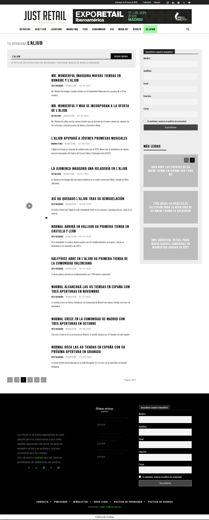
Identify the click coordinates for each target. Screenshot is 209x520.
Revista (137, 29)
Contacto (157, 2)
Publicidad (147, 2)
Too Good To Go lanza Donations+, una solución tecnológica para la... (110, 437)
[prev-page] (10, 380)
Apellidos (147, 70)
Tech (85, 29)
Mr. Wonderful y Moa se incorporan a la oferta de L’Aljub (90, 108)
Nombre (147, 58)
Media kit (123, 29)
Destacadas (57, 86)
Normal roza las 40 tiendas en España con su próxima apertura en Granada (88, 350)
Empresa (147, 96)
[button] (188, 29)
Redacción (71, 86)
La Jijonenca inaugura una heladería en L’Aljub (89, 168)
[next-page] (43, 380)
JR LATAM (150, 29)
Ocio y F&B (40, 29)
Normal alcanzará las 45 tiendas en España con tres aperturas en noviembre (90, 289)
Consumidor (98, 29)
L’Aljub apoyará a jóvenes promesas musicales (89, 138)
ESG (112, 29)
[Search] (120, 56)
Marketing (72, 29)
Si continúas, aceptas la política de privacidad (166, 121)
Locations (56, 29)
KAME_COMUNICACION (110, 507)
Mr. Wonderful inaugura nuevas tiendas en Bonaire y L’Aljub (86, 78)
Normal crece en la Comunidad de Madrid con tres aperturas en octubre (88, 321)
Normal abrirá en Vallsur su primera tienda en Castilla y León (90, 229)
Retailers (25, 29)
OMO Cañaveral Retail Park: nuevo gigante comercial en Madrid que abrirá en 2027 (171, 243)
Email (146, 83)
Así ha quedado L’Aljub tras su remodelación (87, 199)
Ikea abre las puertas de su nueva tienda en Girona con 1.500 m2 (170, 170)
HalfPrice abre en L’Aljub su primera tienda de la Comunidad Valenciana (89, 261)
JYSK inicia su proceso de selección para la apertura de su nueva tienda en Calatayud (170, 207)
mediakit (38, 458)
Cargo (146, 108)
